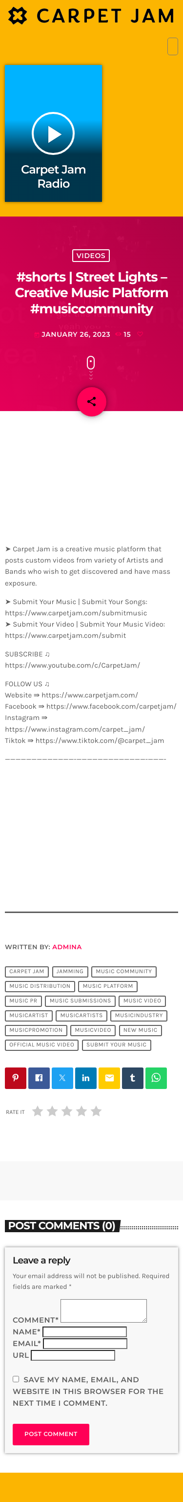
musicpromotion (35, 1030)
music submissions (80, 1001)
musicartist (28, 1016)
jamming (70, 972)
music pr (23, 1001)
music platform (108, 986)
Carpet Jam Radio (53, 177)
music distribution (40, 986)
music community (124, 972)
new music (140, 1030)
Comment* (36, 1320)
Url (21, 1355)
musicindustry (139, 1016)
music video (142, 1001)
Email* (27, 1343)
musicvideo (93, 1030)
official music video (41, 1045)
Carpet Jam (26, 972)
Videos (91, 255)
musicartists (81, 1016)
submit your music (116, 1045)
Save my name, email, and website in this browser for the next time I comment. (88, 1391)
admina (66, 947)
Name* (27, 1331)
